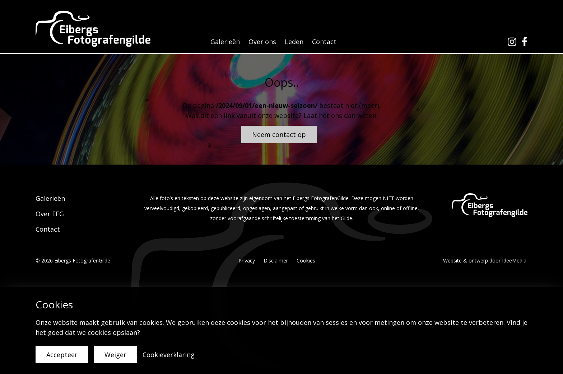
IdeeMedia (514, 260)
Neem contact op (279, 134)
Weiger (115, 354)
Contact (324, 41)
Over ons (262, 41)
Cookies (306, 260)
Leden (294, 41)
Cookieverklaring (169, 354)
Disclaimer (276, 260)
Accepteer (62, 354)
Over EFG (50, 213)
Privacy (246, 260)
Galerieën (225, 41)
